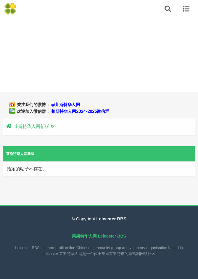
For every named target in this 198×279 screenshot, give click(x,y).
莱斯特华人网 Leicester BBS (99, 236)
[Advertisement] (99, 55)
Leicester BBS (110, 218)
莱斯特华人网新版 (31, 126)
